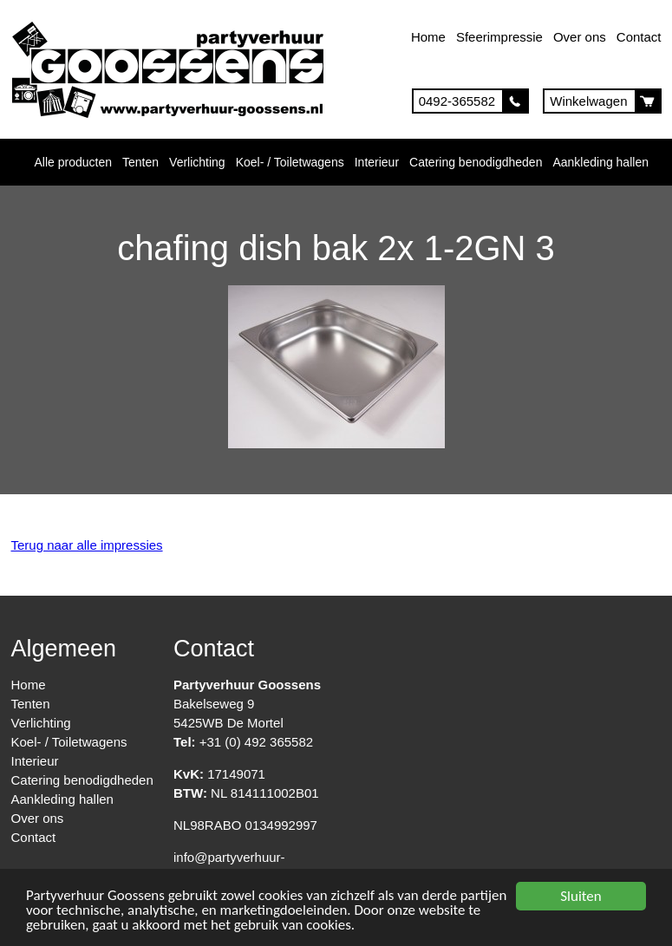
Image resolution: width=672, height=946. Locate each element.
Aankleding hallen (600, 162)
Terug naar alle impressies (87, 545)
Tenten (140, 162)
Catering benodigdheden (475, 162)
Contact (639, 36)
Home (428, 36)
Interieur (377, 162)
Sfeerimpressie (499, 36)
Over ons (579, 36)
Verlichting (197, 162)
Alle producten (74, 162)
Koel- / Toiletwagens (290, 162)
